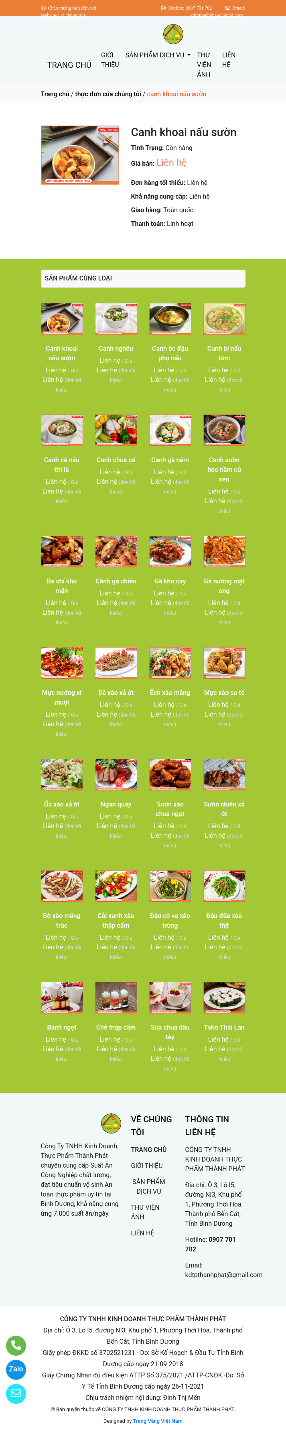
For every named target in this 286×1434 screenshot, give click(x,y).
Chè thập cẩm (116, 1027)
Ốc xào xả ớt (61, 804)
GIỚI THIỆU (110, 60)
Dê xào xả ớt (116, 693)
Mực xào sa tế (224, 693)
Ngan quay (116, 804)
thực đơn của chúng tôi (108, 94)
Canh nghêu (116, 348)
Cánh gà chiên (115, 581)
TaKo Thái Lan (224, 1027)
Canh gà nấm (170, 460)
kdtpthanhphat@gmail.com (224, 1275)
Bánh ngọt (61, 1027)
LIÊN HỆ (228, 60)
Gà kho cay (170, 581)
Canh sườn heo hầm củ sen (224, 469)
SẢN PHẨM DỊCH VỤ (156, 55)
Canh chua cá (116, 460)
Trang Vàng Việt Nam (158, 1421)
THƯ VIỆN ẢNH (204, 64)
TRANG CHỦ (69, 65)
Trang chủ (55, 94)
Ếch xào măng (170, 693)
